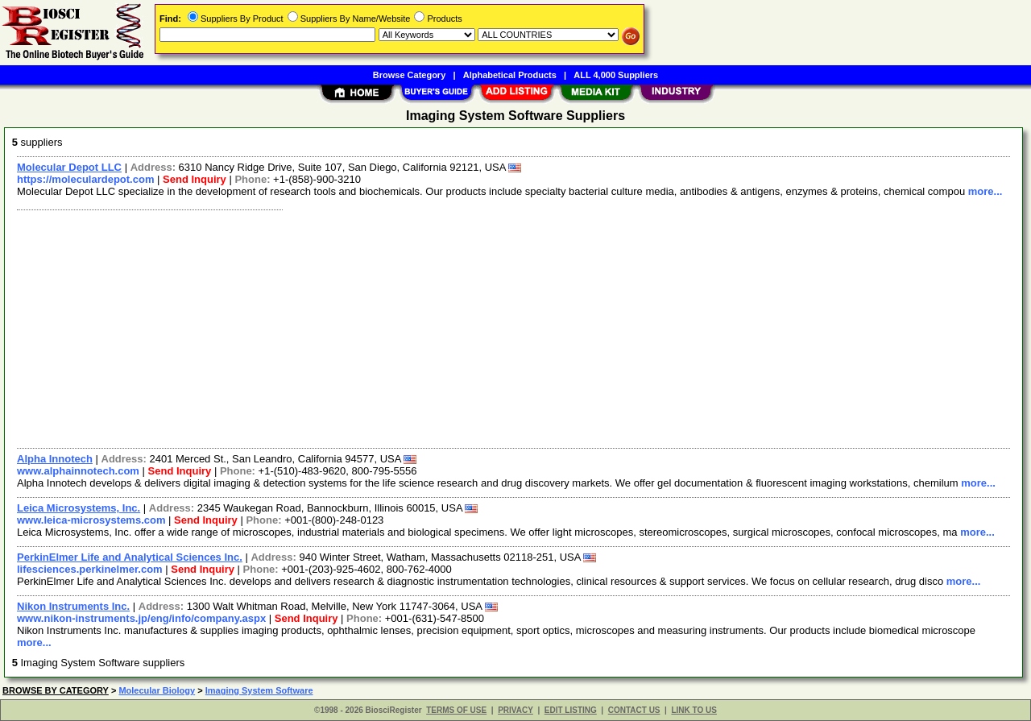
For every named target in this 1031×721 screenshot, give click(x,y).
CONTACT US (634, 710)
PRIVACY (515, 710)
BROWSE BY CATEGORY (55, 690)
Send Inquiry (194, 179)
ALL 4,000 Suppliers (615, 75)
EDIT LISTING (570, 710)
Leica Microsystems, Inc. (78, 508)
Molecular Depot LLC (69, 167)
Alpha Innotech (55, 459)
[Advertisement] (493, 327)
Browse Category (409, 75)
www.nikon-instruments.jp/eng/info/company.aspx (141, 618)
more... (985, 191)
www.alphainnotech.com (78, 471)
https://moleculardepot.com (85, 179)
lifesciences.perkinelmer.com (90, 569)
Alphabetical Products (510, 75)
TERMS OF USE (456, 710)
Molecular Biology (156, 690)
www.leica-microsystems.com (91, 520)
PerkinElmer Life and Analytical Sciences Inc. (129, 557)
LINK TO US (693, 710)
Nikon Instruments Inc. (73, 606)
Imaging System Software (259, 690)
